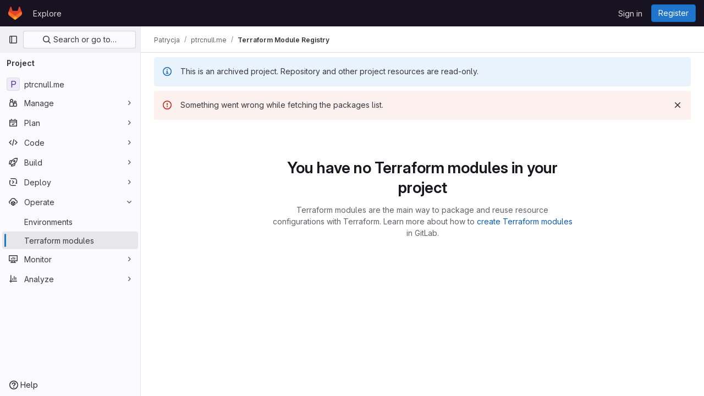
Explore (47, 13)
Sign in (630, 13)
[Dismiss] (677, 105)
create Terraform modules (525, 221)
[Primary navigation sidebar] (13, 39)
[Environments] (70, 221)
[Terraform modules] (70, 240)
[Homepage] (15, 13)
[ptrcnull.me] (70, 84)
